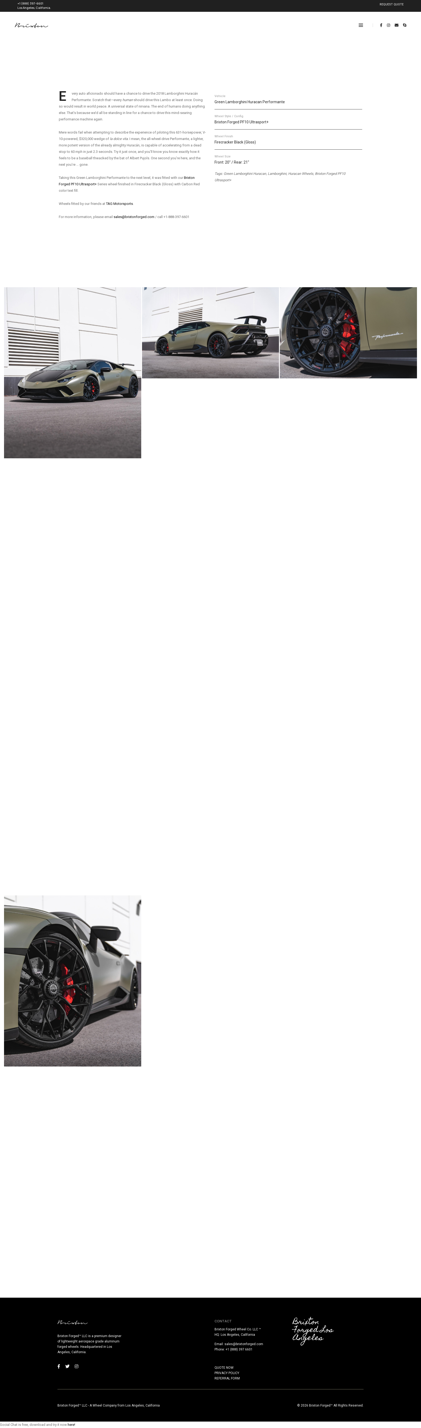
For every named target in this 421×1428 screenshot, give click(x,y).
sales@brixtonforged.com (134, 217)
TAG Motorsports (119, 204)
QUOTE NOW (224, 1368)
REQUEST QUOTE (392, 4)
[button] (72, 372)
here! (71, 1425)
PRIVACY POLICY (227, 1373)
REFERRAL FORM (227, 1378)
